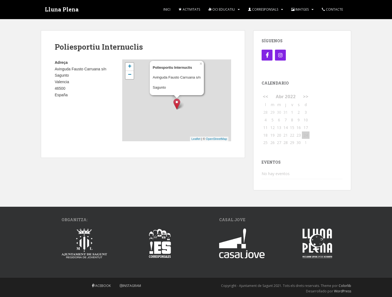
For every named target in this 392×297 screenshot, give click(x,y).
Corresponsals (263, 9)
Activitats (189, 9)
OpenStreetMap (216, 138)
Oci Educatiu (221, 9)
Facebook (102, 285)
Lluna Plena (62, 9)
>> (305, 96)
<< (265, 96)
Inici (166, 9)
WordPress (342, 291)
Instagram (132, 285)
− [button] (129, 75)
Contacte (332, 9)
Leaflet (195, 138)
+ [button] (129, 67)
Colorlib (345, 285)
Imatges (300, 9)
